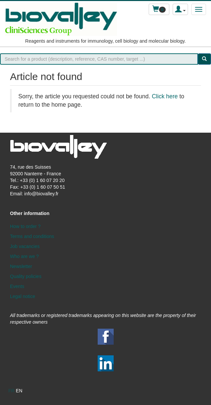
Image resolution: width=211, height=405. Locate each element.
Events (17, 286)
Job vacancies (25, 246)
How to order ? (25, 226)
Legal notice (22, 296)
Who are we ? (24, 256)
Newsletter (21, 266)
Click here (165, 96)
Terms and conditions (32, 236)
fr (11, 390)
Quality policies (25, 276)
